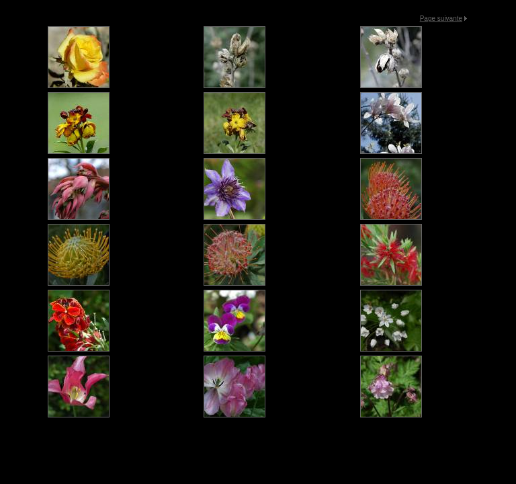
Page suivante (441, 18)
